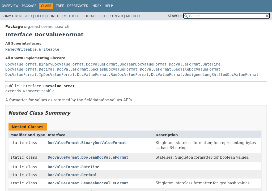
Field (39, 16)
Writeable (49, 49)
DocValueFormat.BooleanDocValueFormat (126, 64)
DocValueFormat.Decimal (29, 69)
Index (97, 6)
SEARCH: (175, 16)
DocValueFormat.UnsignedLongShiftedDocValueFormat (205, 74)
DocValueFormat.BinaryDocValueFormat (44, 64)
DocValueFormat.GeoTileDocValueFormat (180, 69)
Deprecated (77, 6)
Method (71, 16)
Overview (10, 6)
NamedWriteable (21, 49)
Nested (25, 16)
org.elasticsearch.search (46, 26)
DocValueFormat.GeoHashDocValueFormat (97, 69)
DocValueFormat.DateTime (194, 64)
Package (29, 6)
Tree (60, 6)
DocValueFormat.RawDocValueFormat (113, 74)
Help (109, 6)
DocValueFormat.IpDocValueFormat (40, 74)
